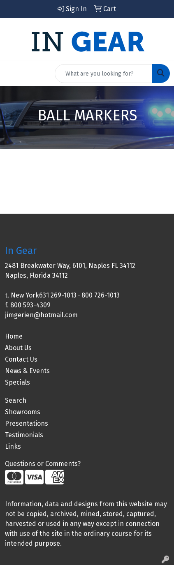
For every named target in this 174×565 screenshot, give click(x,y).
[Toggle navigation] (12, 73)
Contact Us (21, 359)
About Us (18, 348)
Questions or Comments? (43, 464)
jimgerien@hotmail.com (41, 315)
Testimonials (24, 435)
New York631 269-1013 (44, 295)
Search (15, 400)
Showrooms (22, 412)
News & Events (27, 371)
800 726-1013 (100, 295)
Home (14, 336)
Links (13, 446)
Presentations (26, 423)
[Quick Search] (104, 73)
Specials (17, 382)
